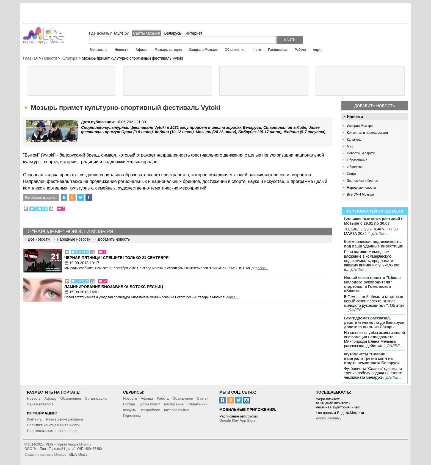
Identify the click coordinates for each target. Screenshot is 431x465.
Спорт (351, 174)
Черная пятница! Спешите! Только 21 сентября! (117, 257)
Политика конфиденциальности (53, 425)
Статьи (202, 398)
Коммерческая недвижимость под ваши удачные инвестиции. (374, 244)
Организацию (96, 398)
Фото (257, 50)
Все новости (39, 239)
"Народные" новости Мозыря (72, 231)
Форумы (130, 410)
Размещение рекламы (64, 419)
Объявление (70, 398)
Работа (300, 50)
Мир (350, 146)
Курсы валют (149, 404)
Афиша (141, 50)
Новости (121, 50)
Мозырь (85, 444)
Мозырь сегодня (168, 50)
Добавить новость (374, 106)
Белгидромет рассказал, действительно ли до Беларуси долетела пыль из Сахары (374, 322)
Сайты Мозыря (146, 33)
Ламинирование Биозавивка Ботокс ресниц (113, 287)
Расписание (278, 50)
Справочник (197, 404)
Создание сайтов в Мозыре (45, 454)
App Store (248, 420)
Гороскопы (132, 416)
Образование (357, 160)
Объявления (235, 50)
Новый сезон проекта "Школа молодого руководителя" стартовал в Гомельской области (372, 284)
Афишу (51, 398)
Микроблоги (150, 410)
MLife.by (121, 33)
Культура (354, 139)
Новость (34, 398)
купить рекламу (328, 418)
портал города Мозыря (44, 40)
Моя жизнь (98, 50)
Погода (129, 404)
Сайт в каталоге (40, 404)
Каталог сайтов (176, 410)
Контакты (34, 419)
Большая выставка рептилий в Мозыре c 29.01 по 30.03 (374, 221)
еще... (317, 50)
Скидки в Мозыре (203, 50)
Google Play (229, 420)
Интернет (194, 33)
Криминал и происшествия (367, 133)
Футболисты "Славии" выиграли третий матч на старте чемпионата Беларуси (372, 358)
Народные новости (361, 188)
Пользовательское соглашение (52, 431)
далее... (380, 233)
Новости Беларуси (361, 153)
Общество (355, 167)
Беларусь (172, 33)
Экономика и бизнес (362, 181)
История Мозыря (360, 126)
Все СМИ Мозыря (360, 194)
